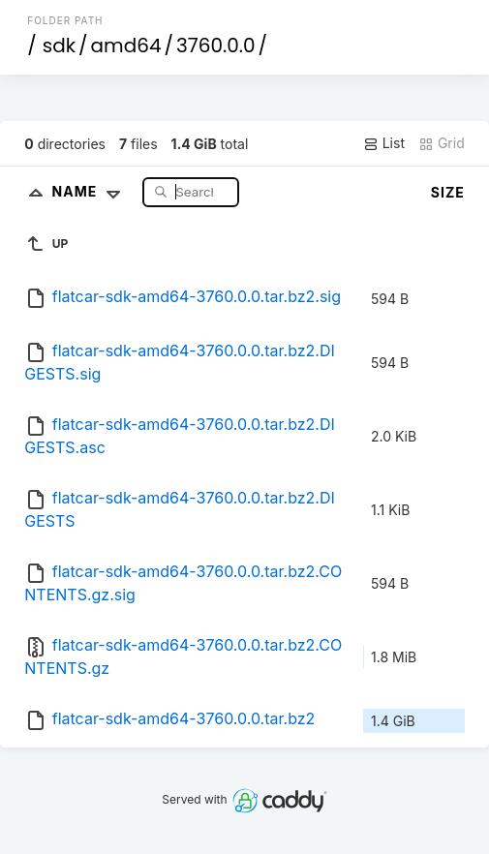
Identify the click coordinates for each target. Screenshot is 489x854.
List (384, 143)
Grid (441, 143)
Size (448, 192)
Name (90, 191)
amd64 (126, 45)
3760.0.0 (215, 45)
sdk (59, 45)
